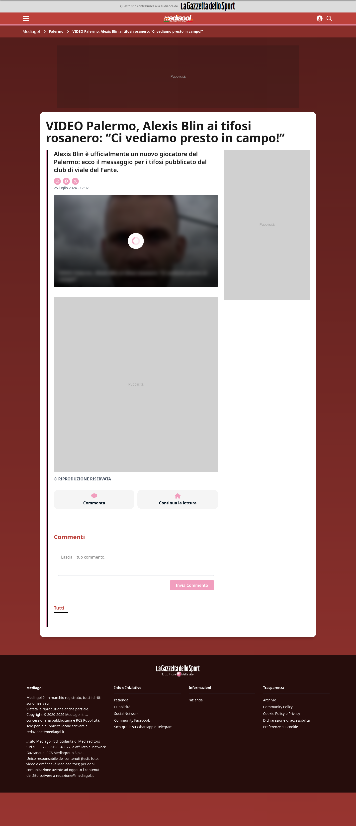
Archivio (269, 700)
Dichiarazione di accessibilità (286, 720)
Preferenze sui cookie (280, 726)
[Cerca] (330, 18)
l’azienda (121, 700)
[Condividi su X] (75, 181)
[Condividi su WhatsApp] (57, 181)
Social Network (126, 713)
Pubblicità (122, 706)
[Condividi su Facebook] (66, 181)
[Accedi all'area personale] (320, 18)
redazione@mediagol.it (45, 731)
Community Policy (277, 706)
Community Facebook (132, 720)
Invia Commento (192, 585)
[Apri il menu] (25, 18)
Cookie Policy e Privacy (281, 713)
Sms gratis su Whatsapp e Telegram (143, 726)
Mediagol (31, 31)
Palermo (56, 31)
